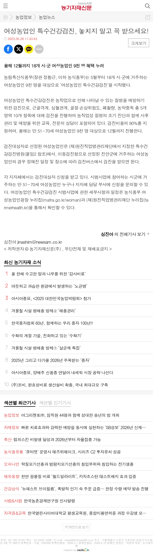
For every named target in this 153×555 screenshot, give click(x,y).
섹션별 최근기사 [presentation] (19, 403)
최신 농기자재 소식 (22, 262)
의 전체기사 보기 (123, 234)
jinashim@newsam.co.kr (39, 242)
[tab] (19, 403)
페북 (8, 49)
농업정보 (23, 17)
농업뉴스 (47, 17)
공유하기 (148, 17)
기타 (39, 49)
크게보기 (138, 43)
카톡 (28, 49)
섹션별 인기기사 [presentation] (54, 403)
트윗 (18, 49)
